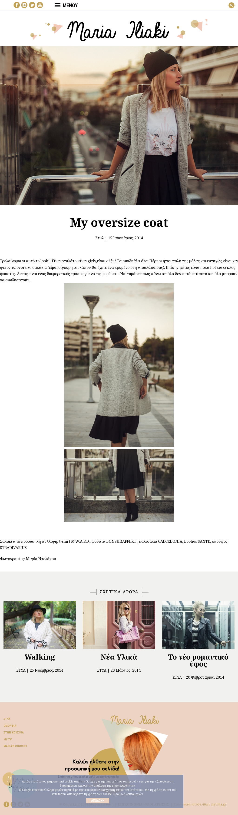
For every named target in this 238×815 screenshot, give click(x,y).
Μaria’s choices (15, 746)
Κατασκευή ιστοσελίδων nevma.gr (200, 804)
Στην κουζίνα (13, 732)
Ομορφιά (9, 725)
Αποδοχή (97, 800)
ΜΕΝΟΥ (66, 5)
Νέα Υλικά (119, 657)
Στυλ (99, 237)
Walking (40, 657)
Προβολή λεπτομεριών (128, 794)
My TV (7, 739)
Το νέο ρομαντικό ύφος (198, 660)
